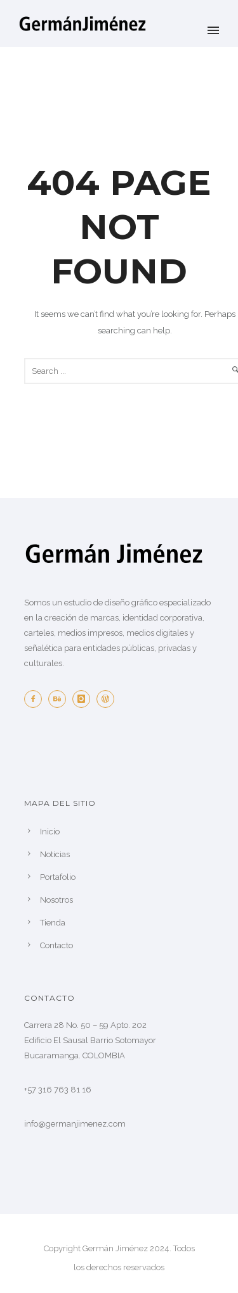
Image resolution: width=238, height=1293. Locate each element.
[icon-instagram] (84, 699)
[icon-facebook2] (36, 699)
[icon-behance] (60, 699)
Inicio (50, 831)
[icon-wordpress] (108, 699)
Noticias (55, 854)
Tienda (52, 922)
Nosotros (56, 900)
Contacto (56, 945)
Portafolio (58, 877)
